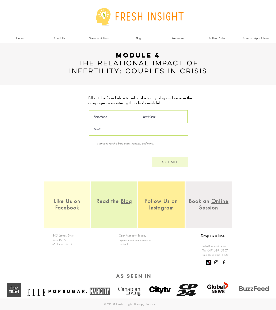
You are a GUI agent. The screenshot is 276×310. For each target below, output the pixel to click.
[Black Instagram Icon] (216, 262)
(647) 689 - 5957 (217, 250)
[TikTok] (208, 262)
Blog (126, 201)
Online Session (213, 204)
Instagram (161, 207)
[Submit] (170, 162)
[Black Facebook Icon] (223, 262)
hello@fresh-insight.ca (214, 246)
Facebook (67, 207)
